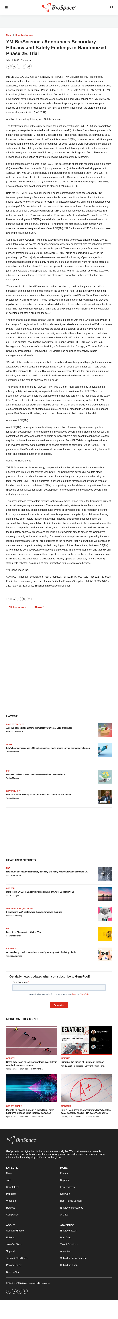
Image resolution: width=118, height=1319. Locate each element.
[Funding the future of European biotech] (86, 1040)
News (8, 35)
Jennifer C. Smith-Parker (95, 1066)
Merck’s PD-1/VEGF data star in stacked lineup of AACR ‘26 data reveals (40, 892)
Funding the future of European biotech (82, 1062)
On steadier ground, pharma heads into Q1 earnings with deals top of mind (41, 952)
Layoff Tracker (15, 724)
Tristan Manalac (12, 752)
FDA (8, 868)
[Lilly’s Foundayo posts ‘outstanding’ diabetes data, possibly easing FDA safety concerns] (86, 1088)
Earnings (11, 949)
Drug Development (24, 35)
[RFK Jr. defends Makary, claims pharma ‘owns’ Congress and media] (105, 797)
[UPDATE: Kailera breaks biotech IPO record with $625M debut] (105, 777)
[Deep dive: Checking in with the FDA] (105, 934)
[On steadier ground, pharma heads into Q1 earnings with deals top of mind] (105, 954)
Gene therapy (14, 1106)
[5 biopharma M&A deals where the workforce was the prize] (105, 914)
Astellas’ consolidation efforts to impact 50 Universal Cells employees (39, 728)
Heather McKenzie (13, 875)
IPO (8, 771)
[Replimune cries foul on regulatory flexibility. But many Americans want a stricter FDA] (105, 874)
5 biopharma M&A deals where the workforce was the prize (34, 912)
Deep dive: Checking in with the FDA (23, 932)
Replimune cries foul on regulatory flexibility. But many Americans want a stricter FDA (47, 871)
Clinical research (18, 607)
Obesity (10, 1058)
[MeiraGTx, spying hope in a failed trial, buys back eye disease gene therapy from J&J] (31, 1088)
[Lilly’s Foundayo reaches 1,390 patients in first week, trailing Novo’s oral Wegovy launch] (105, 750)
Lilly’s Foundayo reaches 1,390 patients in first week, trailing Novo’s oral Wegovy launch (48, 748)
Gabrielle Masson (92, 1117)
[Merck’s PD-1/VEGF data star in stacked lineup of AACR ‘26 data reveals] (105, 894)
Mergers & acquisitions (19, 908)
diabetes (66, 1106)
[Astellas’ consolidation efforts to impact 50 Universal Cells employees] (105, 730)
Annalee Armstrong (14, 916)
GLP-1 (9, 744)
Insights (65, 1058)
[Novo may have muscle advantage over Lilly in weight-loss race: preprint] (31, 1040)
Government (13, 791)
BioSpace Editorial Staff (16, 731)
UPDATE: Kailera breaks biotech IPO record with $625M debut (35, 774)
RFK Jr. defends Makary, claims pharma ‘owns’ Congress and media (38, 794)
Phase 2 (39, 607)
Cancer (10, 888)
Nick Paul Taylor (12, 895)
